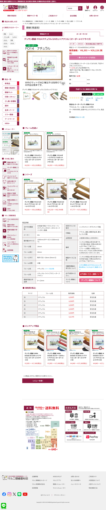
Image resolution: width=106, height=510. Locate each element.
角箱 (11, 40)
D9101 (5, 40)
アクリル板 (6, 37)
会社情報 (73, 15)
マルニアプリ (57, 480)
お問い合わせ (94, 15)
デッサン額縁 (63, 21)
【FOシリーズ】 (80, 117)
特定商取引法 (93, 487)
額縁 (5, 34)
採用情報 (35, 487)
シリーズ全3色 (49, 269)
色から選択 (72, 21)
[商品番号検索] (80, 8)
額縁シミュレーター (59, 484)
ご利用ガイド (52, 15)
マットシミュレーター (60, 487)
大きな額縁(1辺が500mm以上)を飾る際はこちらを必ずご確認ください (90, 267)
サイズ (11, 34)
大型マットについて (95, 484)
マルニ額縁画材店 (28, 21)
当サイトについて (45, 495)
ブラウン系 (82, 21)
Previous (26, 65)
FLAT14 (14, 37)
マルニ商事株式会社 (39, 484)
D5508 (5, 43)
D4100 (12, 43)
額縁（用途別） (12, 15)
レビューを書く (99, 99)
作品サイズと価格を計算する (86, 89)
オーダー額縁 (52, 21)
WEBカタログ (57, 476)
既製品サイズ (44, 34)
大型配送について (95, 480)
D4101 (5, 46)
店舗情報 (35, 476)
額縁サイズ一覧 (32, 15)
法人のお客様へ (76, 480)
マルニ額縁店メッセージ (40, 480)
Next (64, 65)
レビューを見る (89, 99)
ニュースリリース (76, 484)
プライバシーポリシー (59, 495)
